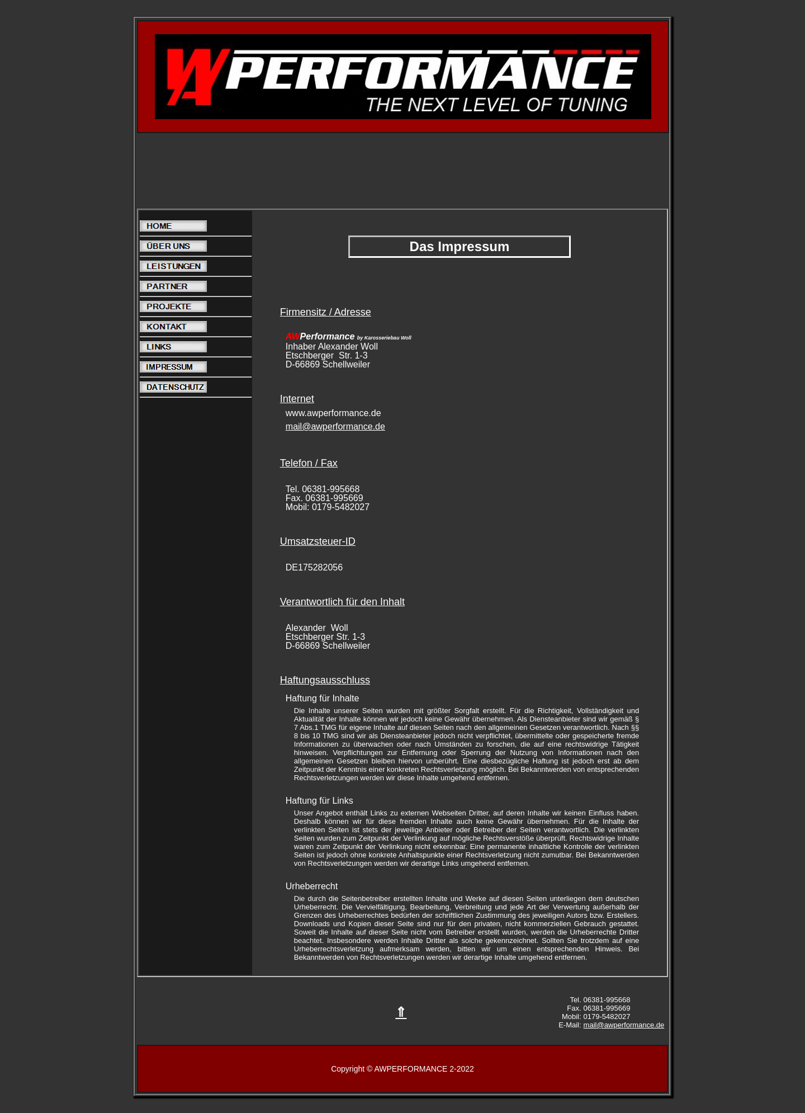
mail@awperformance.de (335, 426)
